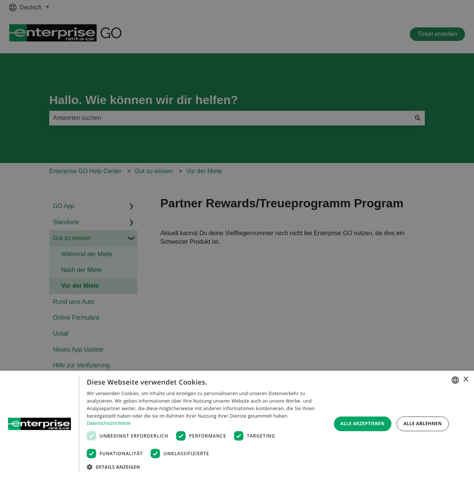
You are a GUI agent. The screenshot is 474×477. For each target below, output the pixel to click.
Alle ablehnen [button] (422, 423)
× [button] (465, 379)
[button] (205, 466)
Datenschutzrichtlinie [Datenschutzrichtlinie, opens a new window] (109, 423)
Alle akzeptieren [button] (362, 423)
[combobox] (455, 380)
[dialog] (237, 424)
